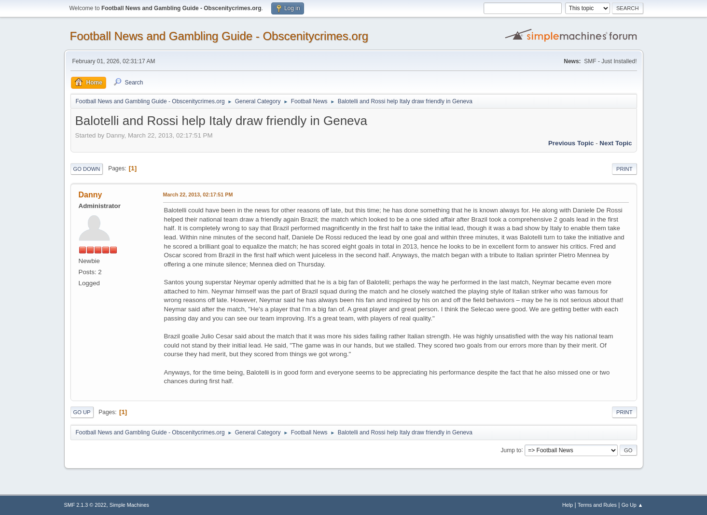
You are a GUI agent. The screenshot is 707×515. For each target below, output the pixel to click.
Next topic (615, 143)
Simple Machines (129, 505)
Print (624, 169)
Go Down (86, 169)
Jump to (511, 449)
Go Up (82, 412)
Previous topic (571, 143)
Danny (90, 195)
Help (567, 505)
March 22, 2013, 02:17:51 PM (198, 194)
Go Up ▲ (632, 505)
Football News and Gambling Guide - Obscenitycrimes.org (219, 35)
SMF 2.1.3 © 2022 (85, 505)
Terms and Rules (597, 505)
